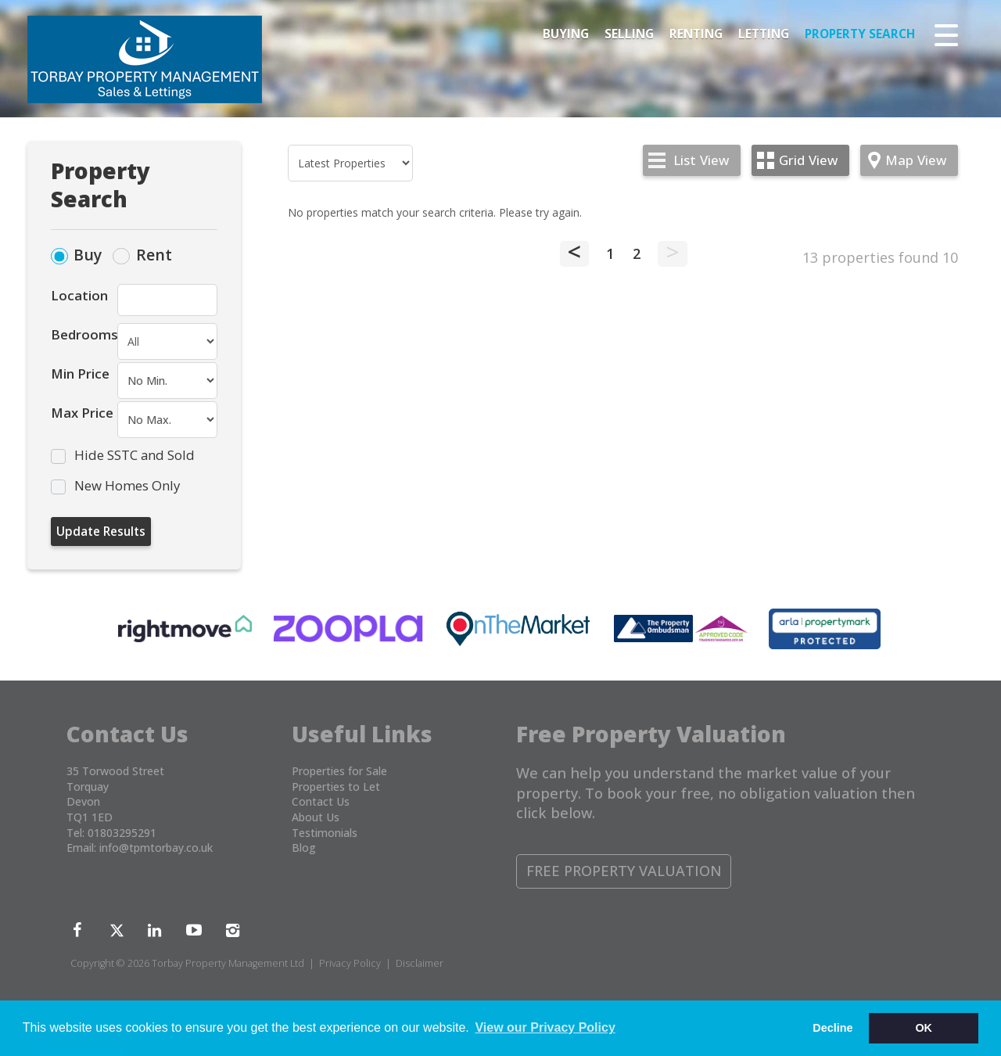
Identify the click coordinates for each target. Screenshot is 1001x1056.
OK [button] (923, 1028)
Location (79, 295)
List (701, 160)
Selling (629, 34)
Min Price (80, 374)
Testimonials (324, 832)
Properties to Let (336, 786)
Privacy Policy (350, 963)
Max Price (82, 413)
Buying (566, 34)
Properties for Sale (339, 770)
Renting (696, 34)
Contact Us (321, 801)
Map (915, 160)
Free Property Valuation (624, 870)
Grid (808, 160)
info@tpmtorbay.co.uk (156, 847)
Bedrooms (84, 334)
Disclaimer (419, 963)
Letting (763, 34)
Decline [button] (832, 1028)
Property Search (860, 34)
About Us (315, 817)
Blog (304, 847)
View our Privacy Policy (545, 1027)
